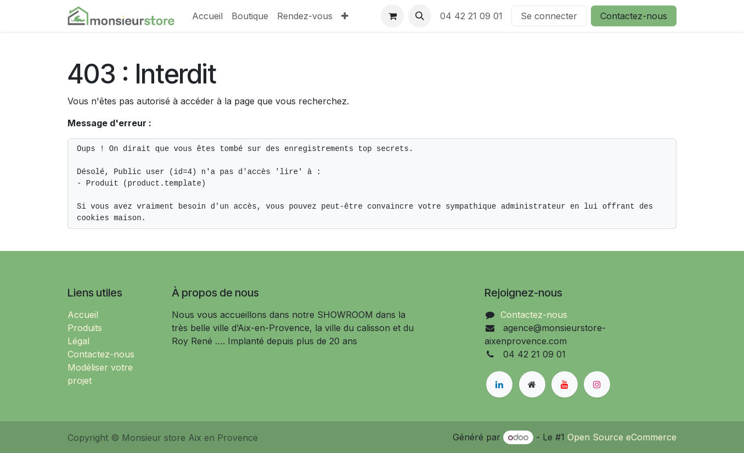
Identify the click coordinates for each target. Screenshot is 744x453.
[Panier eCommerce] (392, 15)
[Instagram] (597, 384)
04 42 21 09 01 (471, 15)
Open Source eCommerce (622, 437)
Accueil (82, 314)
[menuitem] (207, 16)
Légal (78, 340)
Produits (84, 327)
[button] (419, 15)
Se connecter (549, 15)
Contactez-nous (633, 15)
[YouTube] (564, 384)
